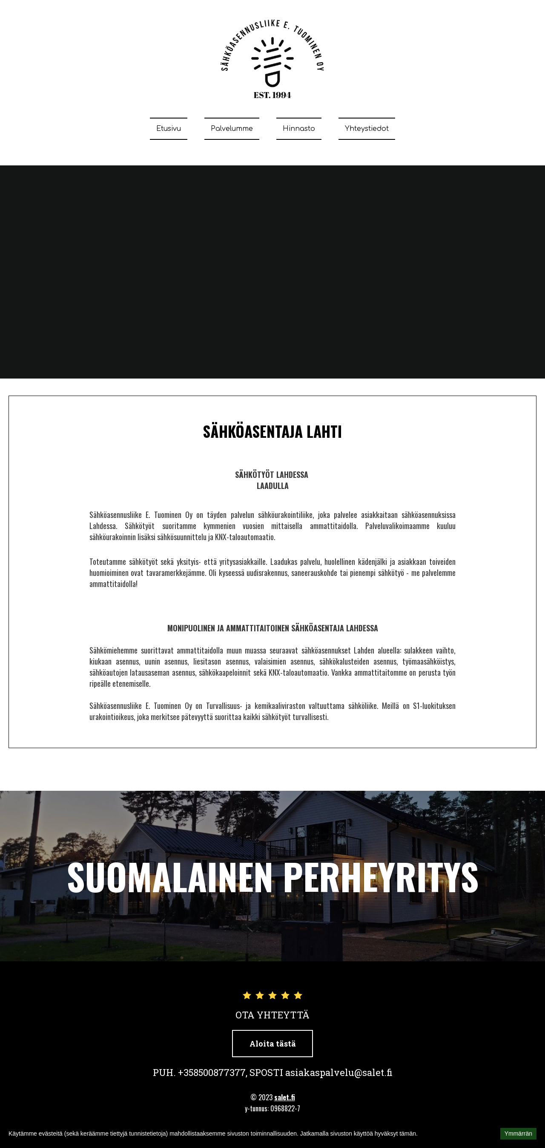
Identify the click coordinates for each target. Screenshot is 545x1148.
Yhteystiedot (367, 129)
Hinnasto (299, 129)
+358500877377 (212, 1072)
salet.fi (284, 1097)
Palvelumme (232, 129)
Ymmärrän (518, 1133)
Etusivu (168, 129)
